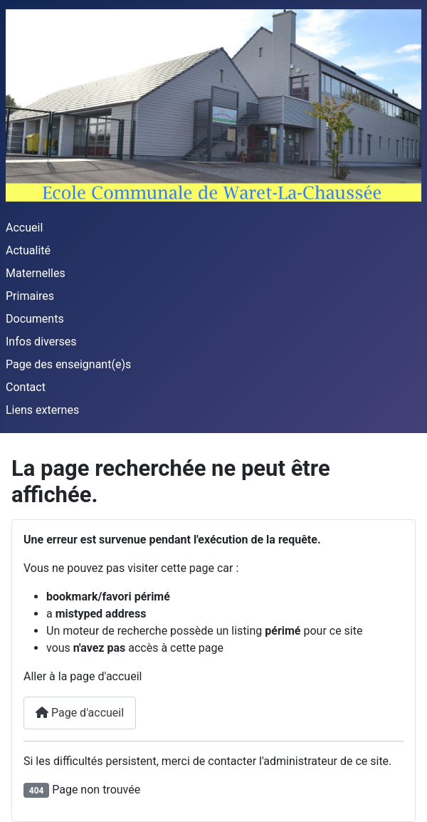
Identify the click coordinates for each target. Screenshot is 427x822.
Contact (26, 387)
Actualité (28, 250)
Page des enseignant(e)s (68, 364)
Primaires (30, 296)
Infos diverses (41, 341)
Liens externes (42, 410)
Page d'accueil (80, 712)
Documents (35, 319)
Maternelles (35, 273)
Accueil (24, 227)
